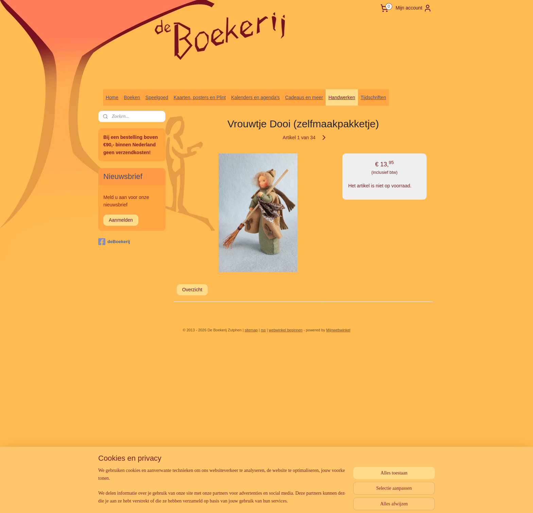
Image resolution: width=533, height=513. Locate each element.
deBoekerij (114, 242)
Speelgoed (156, 97)
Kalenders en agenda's (255, 97)
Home (112, 97)
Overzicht (192, 289)
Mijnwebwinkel (338, 330)
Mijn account (414, 8)
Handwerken (341, 97)
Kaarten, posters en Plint (200, 97)
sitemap (251, 330)
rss (263, 330)
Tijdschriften (373, 97)
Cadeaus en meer (304, 97)
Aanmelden (121, 220)
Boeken (132, 97)
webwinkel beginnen (286, 330)
